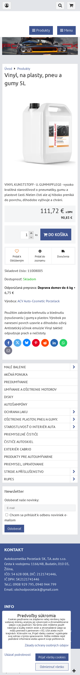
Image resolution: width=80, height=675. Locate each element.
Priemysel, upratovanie (24, 464)
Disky (8, 397)
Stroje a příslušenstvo (41, 471)
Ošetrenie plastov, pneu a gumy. (41, 419)
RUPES (41, 479)
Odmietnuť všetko (52, 667)
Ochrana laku (41, 411)
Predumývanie (16, 382)
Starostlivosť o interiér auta (41, 426)
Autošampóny (15, 404)
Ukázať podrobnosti (17, 655)
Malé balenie (41, 367)
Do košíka (56, 234)
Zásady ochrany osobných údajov (46, 645)
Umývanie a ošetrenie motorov (30, 389)
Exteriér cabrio (17, 449)
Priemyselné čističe (21, 434)
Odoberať (14, 528)
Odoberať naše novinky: (21, 500)
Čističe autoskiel (18, 442)
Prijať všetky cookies (51, 657)
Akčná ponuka (16, 374)
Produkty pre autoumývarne (28, 456)
